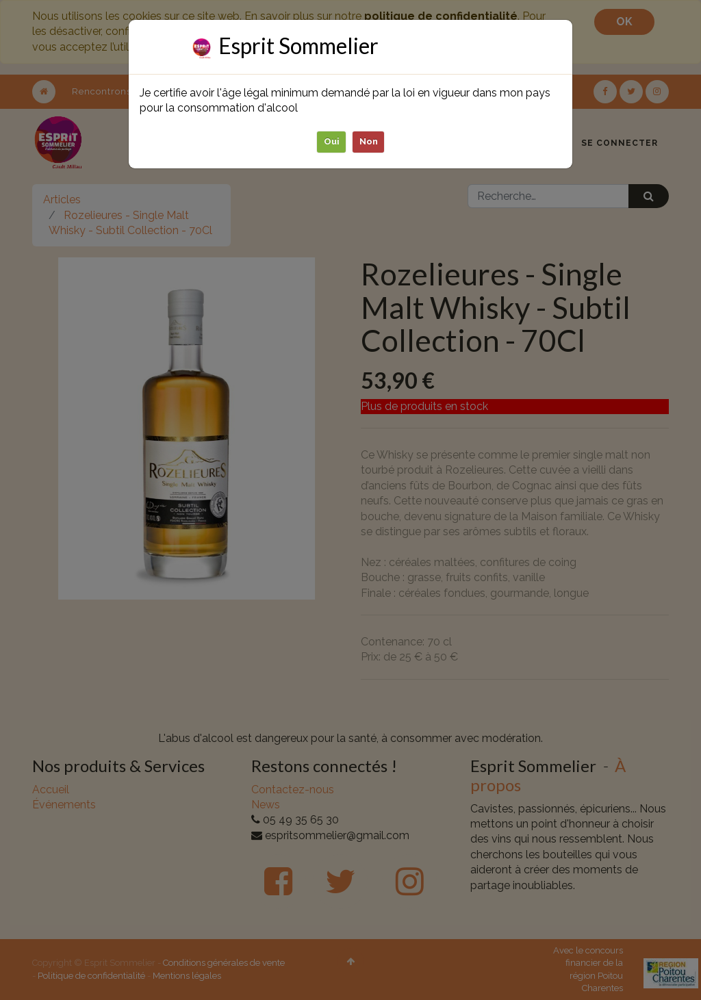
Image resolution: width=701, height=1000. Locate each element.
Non (368, 141)
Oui (332, 141)
